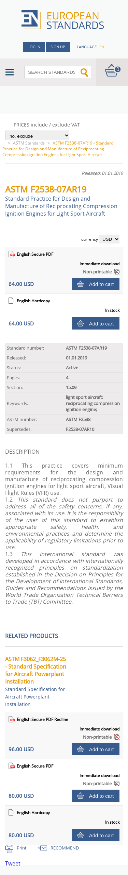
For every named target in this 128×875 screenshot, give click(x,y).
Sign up (58, 46)
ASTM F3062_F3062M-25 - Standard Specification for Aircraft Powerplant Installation (35, 681)
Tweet (12, 863)
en (101, 46)
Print (22, 848)
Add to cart (101, 284)
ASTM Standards (29, 143)
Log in (34, 46)
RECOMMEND (65, 848)
